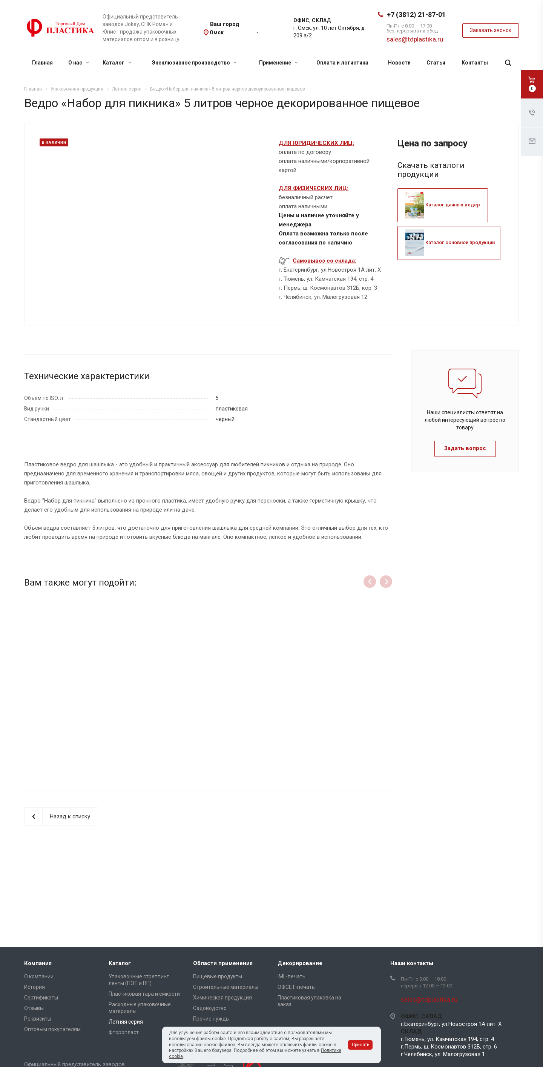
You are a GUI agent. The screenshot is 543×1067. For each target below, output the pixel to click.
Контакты (475, 63)
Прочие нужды (211, 1019)
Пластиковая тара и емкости (144, 994)
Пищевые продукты (217, 976)
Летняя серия (126, 1022)
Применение (278, 63)
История (34, 987)
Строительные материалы (225, 987)
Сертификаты (41, 998)
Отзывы (34, 1008)
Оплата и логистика (342, 63)
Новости (399, 63)
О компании (39, 976)
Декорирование (300, 963)
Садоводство (210, 1008)
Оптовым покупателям (52, 1029)
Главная (42, 63)
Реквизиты (37, 1019)
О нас (78, 63)
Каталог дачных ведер (442, 205)
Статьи (435, 63)
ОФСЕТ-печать (296, 987)
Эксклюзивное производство (194, 63)
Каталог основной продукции (450, 242)
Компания (38, 963)
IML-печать (291, 976)
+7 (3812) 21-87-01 (416, 14)
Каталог (117, 63)
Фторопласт (124, 1032)
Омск (217, 32)
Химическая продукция (222, 998)
